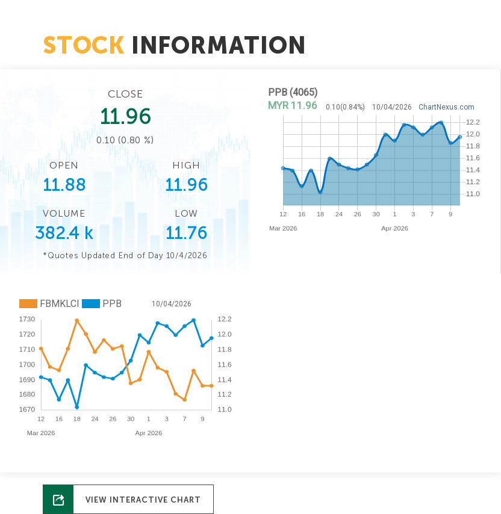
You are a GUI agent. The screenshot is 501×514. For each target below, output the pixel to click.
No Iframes (375, 168)
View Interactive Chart (143, 499)
